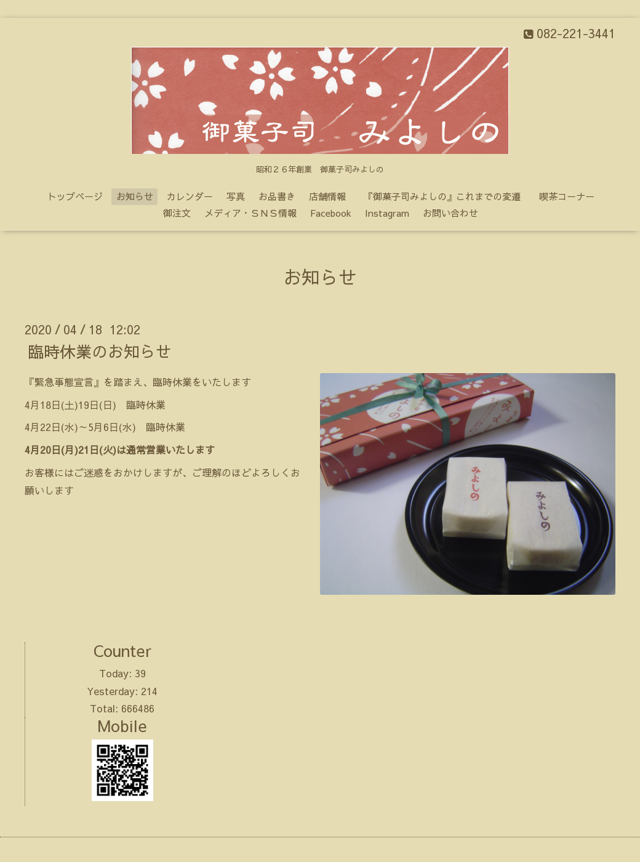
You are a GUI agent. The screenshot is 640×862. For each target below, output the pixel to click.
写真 (235, 196)
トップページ (75, 196)
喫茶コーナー (566, 196)
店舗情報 (327, 196)
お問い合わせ (450, 212)
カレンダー (190, 196)
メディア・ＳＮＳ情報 (250, 212)
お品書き (276, 196)
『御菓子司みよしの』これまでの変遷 (447, 196)
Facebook (330, 212)
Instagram (387, 212)
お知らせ (134, 196)
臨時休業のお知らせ (100, 351)
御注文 (177, 212)
